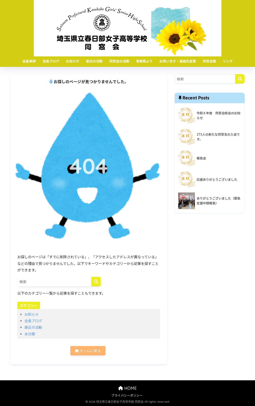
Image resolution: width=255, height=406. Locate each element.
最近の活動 (94, 61)
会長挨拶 (29, 61)
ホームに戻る (88, 350)
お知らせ (72, 61)
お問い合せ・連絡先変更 (177, 61)
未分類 (29, 333)
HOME (127, 388)
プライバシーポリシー (127, 395)
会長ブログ (51, 61)
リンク (228, 61)
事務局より (144, 61)
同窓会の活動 (119, 61)
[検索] (96, 281)
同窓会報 (209, 61)
